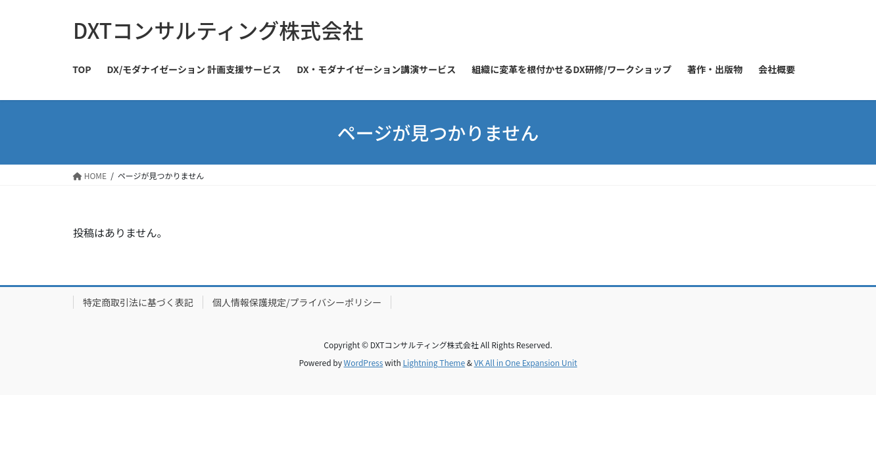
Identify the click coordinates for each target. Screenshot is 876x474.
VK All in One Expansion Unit (525, 362)
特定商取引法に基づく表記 (138, 302)
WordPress (363, 362)
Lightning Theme (433, 362)
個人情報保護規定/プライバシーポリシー (296, 302)
